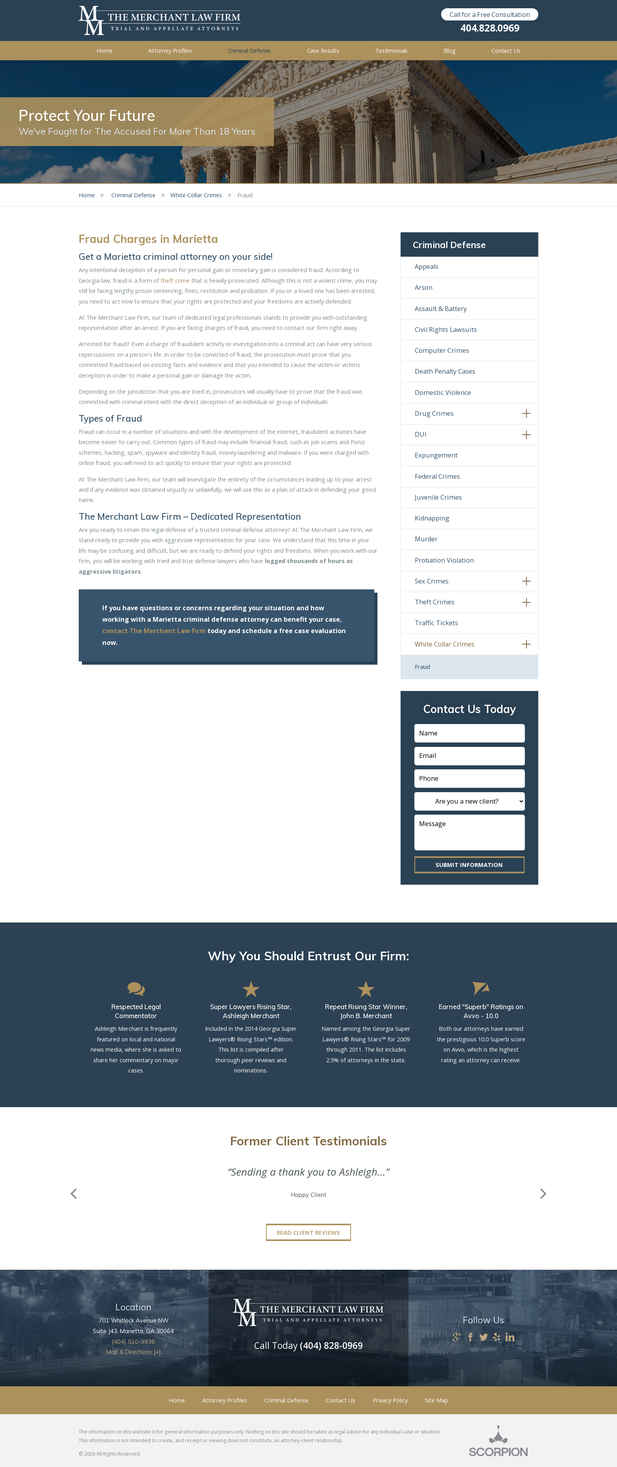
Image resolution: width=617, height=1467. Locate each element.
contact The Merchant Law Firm (154, 630)
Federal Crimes (437, 476)
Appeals (426, 266)
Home (87, 195)
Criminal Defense (133, 195)
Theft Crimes (434, 602)
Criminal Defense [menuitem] (249, 50)
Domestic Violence (443, 392)
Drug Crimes (434, 413)
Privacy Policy (390, 1400)
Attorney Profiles (224, 1400)
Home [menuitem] (104, 50)
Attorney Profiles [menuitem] (170, 50)
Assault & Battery (441, 308)
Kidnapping (432, 518)
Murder (426, 539)
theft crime (175, 280)
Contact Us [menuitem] (506, 50)
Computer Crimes (442, 350)
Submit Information (469, 865)
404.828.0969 (489, 28)
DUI (421, 434)
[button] (526, 414)
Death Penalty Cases (445, 371)
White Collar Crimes (196, 195)
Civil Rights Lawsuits (446, 329)
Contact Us (340, 1400)
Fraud (422, 667)
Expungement (436, 455)
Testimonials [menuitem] (391, 50)
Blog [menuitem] (449, 50)
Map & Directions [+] (133, 1352)
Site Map (436, 1400)
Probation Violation (444, 560)
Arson (423, 287)
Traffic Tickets (436, 623)
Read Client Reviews (308, 1232)
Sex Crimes (432, 581)
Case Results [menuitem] (323, 50)
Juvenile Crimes (438, 497)
